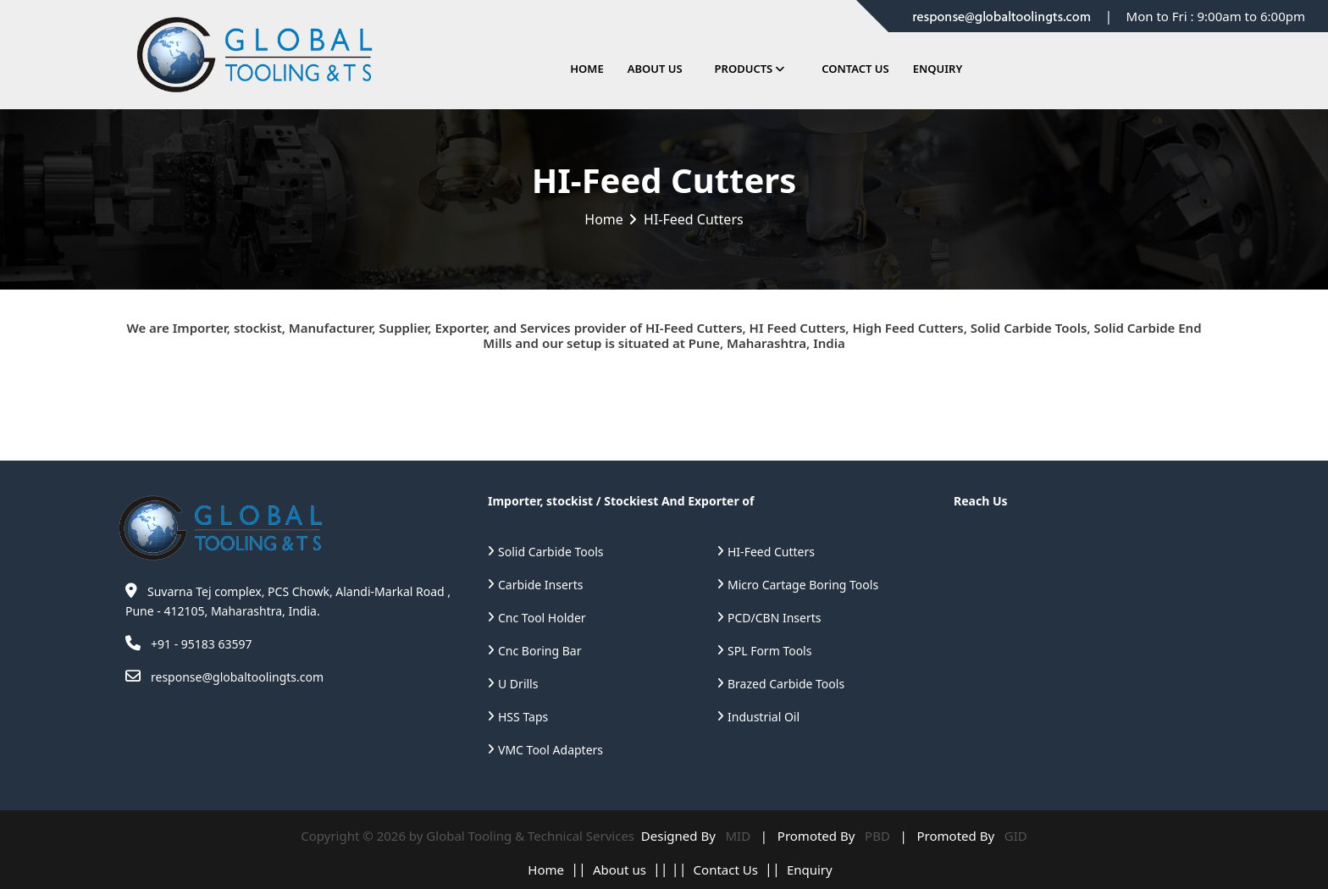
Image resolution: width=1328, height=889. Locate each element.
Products (744, 68)
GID (1012, 835)
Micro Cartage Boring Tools (803, 585)
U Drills (518, 684)
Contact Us (855, 68)
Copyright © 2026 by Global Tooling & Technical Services (469, 835)
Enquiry (938, 68)
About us (619, 869)
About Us (655, 68)
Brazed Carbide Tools (786, 684)
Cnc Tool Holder (542, 618)
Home (586, 68)
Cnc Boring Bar (539, 651)
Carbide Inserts (540, 585)
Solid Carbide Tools (551, 552)
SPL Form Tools (769, 651)
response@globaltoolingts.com (237, 677)
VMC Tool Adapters (550, 750)
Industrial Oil (764, 717)
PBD (875, 835)
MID (736, 835)
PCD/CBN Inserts (775, 618)
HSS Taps (523, 717)
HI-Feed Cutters (771, 552)
